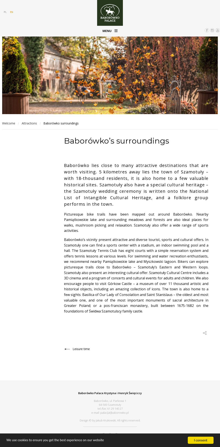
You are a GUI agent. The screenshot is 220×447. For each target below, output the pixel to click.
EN (11, 12)
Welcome (8, 123)
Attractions (29, 123)
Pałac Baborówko (110, 13)
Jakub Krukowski (106, 420)
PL (5, 12)
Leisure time (81, 349)
